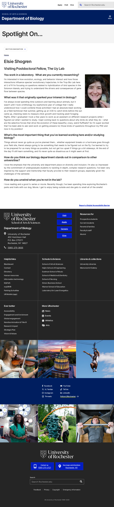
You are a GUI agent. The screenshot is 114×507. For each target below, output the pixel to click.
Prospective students (89, 219)
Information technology (14, 279)
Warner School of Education (53, 286)
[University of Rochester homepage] (14, 5)
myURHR (7, 286)
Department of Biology (23, 18)
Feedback (37, 490)
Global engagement (12, 318)
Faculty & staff (86, 230)
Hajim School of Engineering (53, 268)
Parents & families (87, 226)
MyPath (7, 283)
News (46, 311)
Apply (60, 5)
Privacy (46, 490)
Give (72, 5)
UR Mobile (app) (10, 294)
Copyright (56, 490)
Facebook (47, 386)
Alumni (83, 234)
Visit (66, 5)
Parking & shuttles (11, 290)
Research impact (11, 326)
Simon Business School (52, 283)
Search (32, 477)
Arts (45, 325)
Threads (47, 396)
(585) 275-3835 (15, 247)
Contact (7, 268)
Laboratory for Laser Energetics (55, 290)
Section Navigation (16, 49)
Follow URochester (69, 396)
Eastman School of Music (52, 271)
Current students (87, 223)
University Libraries (88, 264)
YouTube (65, 386)
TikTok (64, 389)
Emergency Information (71, 490)
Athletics (47, 320)
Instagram (47, 393)
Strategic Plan (9, 330)
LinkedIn (65, 393)
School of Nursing (49, 279)
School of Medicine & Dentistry (54, 275)
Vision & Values (10, 333)
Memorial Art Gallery (88, 268)
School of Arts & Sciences (14, 14)
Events (46, 315)
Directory (8, 271)
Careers (64, 229)
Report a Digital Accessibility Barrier (94, 205)
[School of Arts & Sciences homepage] (22, 218)
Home (6, 55)
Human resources (11, 275)
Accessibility (9, 311)
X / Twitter (47, 389)
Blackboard (8, 264)
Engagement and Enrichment (16, 314)
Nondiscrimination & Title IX (15, 322)
